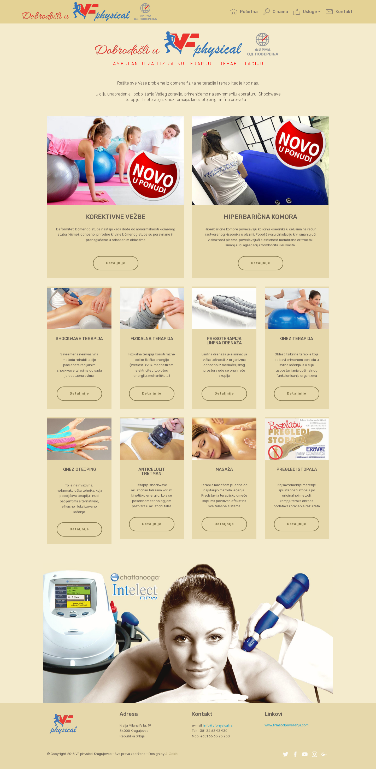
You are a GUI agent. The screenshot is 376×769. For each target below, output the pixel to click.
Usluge (305, 12)
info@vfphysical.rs (218, 738)
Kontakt (339, 12)
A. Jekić (171, 758)
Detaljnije (115, 274)
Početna (243, 12)
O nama (275, 12)
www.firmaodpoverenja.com (287, 729)
